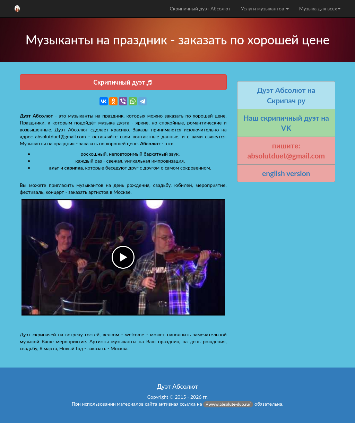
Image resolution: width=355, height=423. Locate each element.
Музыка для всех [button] (319, 8)
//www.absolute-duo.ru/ (228, 404)
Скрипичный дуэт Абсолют (200, 8)
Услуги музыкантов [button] (265, 8)
